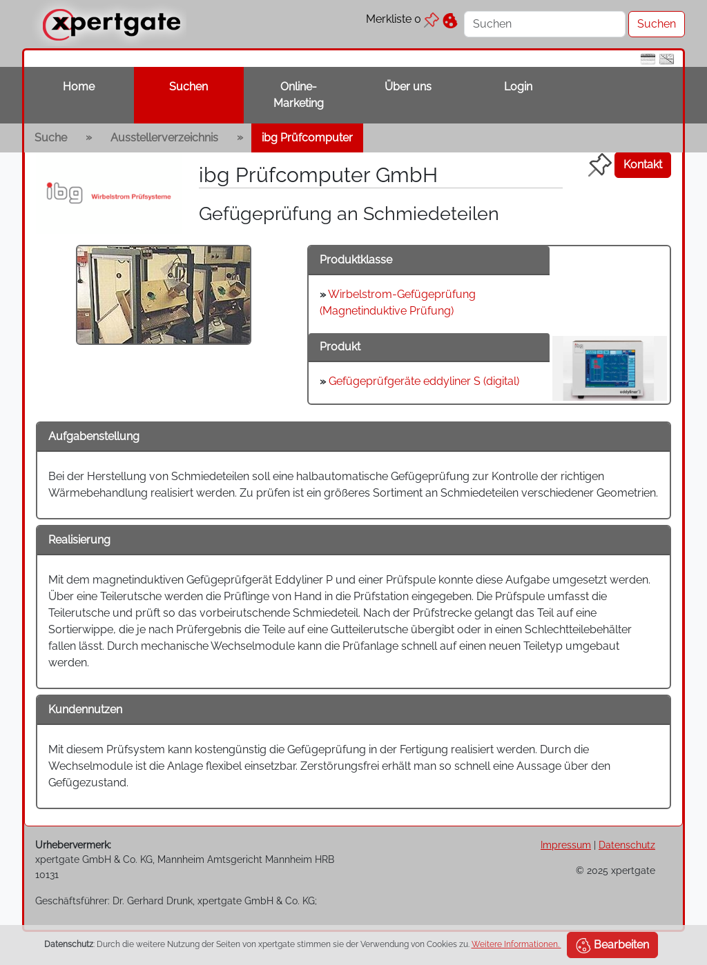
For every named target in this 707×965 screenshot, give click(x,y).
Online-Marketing (298, 95)
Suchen (188, 86)
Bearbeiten (612, 945)
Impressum (566, 844)
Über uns (408, 86)
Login (518, 86)
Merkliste (402, 19)
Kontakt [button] (642, 164)
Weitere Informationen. (516, 944)
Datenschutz (627, 844)
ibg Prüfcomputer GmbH (318, 174)
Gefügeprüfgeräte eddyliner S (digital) (424, 381)
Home (79, 86)
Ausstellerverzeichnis (164, 137)
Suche (51, 137)
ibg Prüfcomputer (307, 137)
